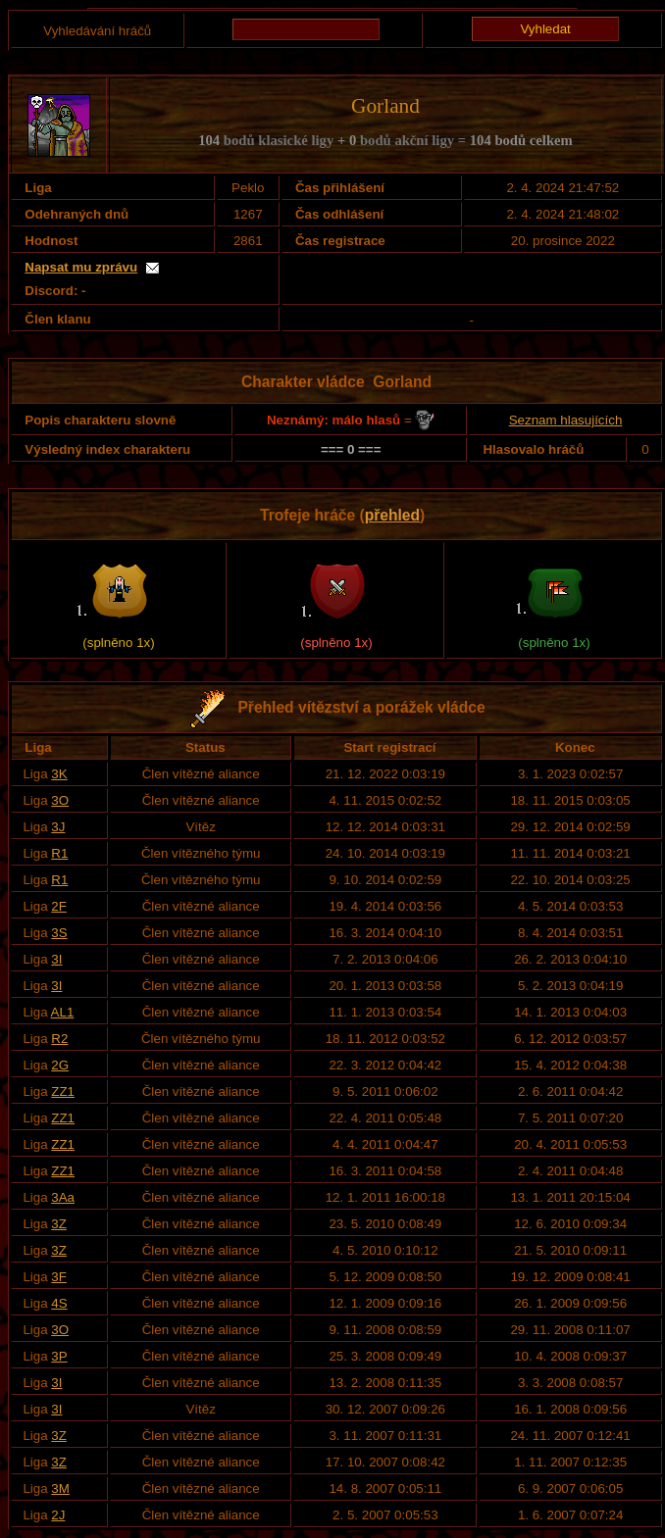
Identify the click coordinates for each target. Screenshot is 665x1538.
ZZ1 (63, 1091)
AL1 (63, 1012)
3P (59, 1356)
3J (58, 826)
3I (56, 959)
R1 (59, 853)
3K (59, 774)
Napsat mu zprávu (81, 267)
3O (60, 800)
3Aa (63, 1197)
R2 (59, 1038)
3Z (59, 1223)
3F (59, 1276)
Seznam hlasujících (566, 420)
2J (58, 1515)
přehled (392, 515)
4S (59, 1303)
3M (60, 1488)
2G (60, 1065)
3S (59, 932)
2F (59, 906)
